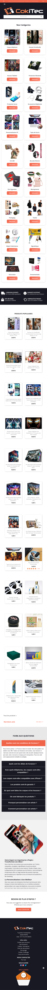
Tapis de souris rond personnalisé (33, 559)
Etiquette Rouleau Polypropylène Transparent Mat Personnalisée (33, 594)
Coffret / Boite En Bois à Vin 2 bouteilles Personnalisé (33, 626)
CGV (11, 986)
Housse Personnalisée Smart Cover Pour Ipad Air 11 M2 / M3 (13, 362)
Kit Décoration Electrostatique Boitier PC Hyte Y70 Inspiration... (13, 494)
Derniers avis (9, 717)
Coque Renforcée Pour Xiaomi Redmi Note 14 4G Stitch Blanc (13, 395)
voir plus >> (39, 717)
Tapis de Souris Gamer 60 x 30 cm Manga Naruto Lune (13, 560)
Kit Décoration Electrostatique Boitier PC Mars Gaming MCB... (33, 461)
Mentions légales (5, 986)
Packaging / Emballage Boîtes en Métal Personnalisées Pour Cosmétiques (13, 627)
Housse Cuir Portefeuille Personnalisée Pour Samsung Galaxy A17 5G (33, 329)
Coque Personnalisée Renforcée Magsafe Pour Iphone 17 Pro (13, 329)
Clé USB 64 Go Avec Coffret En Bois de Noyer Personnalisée (33, 527)
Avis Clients (23, 965)
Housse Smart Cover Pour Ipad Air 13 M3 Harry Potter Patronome (14, 428)
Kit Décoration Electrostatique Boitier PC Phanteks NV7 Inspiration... (13, 461)
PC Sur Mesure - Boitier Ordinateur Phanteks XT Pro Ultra (33, 494)
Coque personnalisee (23, 950)
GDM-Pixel (38, 986)
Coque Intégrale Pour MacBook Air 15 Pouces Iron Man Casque (33, 428)
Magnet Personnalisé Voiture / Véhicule (33, 693)
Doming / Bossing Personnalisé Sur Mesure (13, 593)
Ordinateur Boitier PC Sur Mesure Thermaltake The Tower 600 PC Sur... (13, 527)
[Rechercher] (24, 16)
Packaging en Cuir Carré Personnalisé (13, 659)
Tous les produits (10, 711)
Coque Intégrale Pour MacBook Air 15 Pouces (33, 362)
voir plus (24, 980)
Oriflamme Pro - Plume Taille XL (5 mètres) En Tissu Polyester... (13, 693)
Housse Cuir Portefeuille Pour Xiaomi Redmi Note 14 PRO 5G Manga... (33, 395)
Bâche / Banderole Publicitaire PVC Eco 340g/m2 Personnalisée (33, 660)
